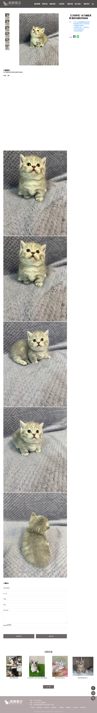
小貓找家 (61, 4)
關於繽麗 (37, 4)
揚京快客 (42, 711)
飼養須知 (45, 4)
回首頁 (32, 707)
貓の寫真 (78, 4)
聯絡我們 (86, 4)
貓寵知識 (53, 4)
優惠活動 (70, 4)
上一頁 (48, 687)
